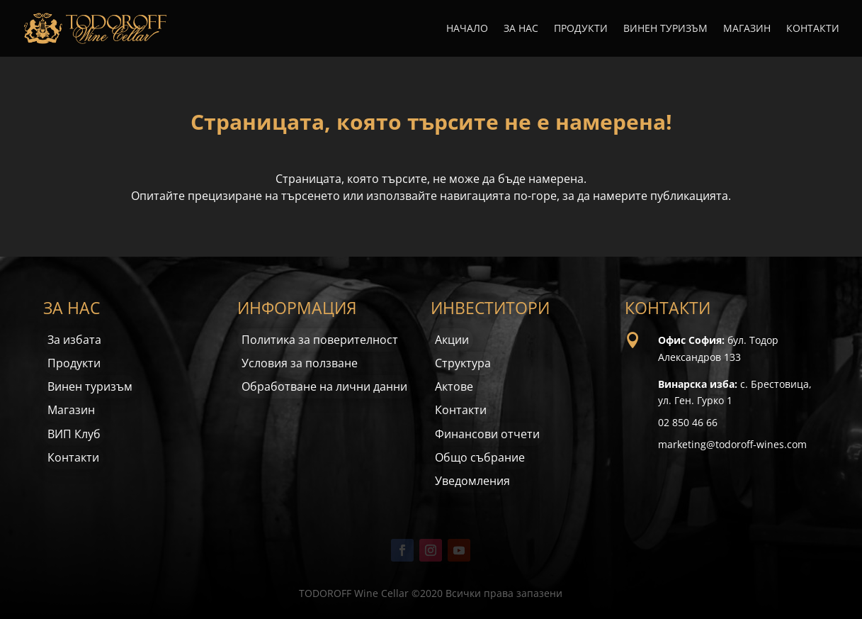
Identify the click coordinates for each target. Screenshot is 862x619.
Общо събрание (480, 457)
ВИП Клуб (74, 434)
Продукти (581, 29)
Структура (463, 363)
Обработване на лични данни (324, 386)
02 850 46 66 (688, 422)
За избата (74, 339)
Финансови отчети (487, 434)
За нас (521, 29)
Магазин (747, 29)
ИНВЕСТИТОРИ (490, 307)
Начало (467, 29)
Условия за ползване (300, 363)
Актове (454, 386)
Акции (452, 339)
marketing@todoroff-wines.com (732, 444)
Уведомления (472, 481)
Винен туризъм (665, 29)
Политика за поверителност (320, 339)
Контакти (812, 29)
